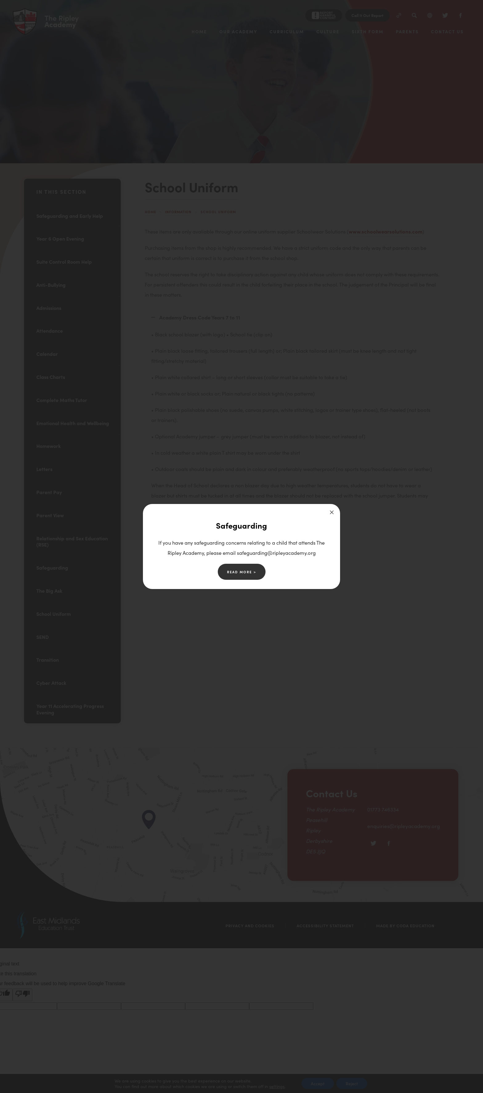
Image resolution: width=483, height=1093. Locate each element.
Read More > (241, 571)
